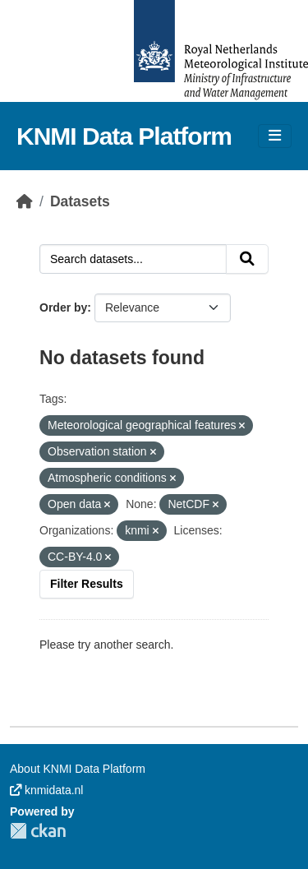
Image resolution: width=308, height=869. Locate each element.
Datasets (80, 201)
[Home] (24, 201)
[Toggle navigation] (275, 136)
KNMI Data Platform (124, 136)
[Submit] (247, 259)
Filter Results (86, 583)
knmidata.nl (46, 790)
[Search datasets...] (133, 259)
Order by (63, 307)
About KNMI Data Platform (77, 768)
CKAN (38, 830)
